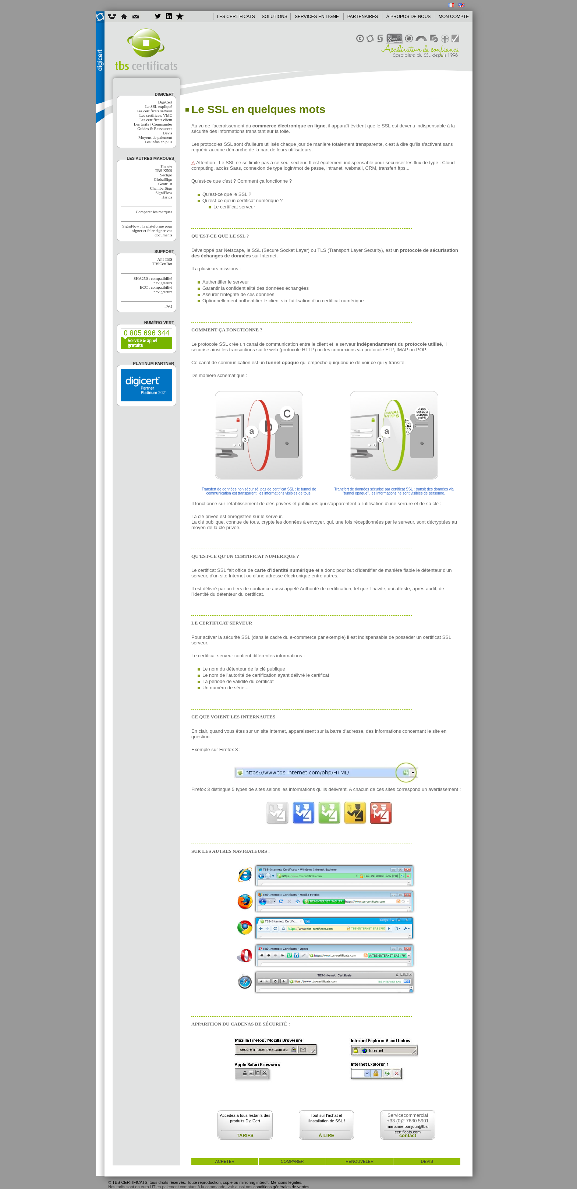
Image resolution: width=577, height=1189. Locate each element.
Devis (167, 133)
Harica (167, 197)
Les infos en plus (158, 142)
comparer (292, 1161)
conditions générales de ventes (281, 1187)
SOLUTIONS (274, 16)
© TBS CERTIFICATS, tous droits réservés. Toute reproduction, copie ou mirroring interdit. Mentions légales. (205, 1182)
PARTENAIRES (362, 16)
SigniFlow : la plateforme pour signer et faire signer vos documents (147, 230)
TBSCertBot (162, 263)
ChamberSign (161, 188)
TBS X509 (163, 170)
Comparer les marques (154, 212)
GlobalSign (163, 179)
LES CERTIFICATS (236, 16)
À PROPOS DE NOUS (408, 16)
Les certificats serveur (154, 111)
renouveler (360, 1161)
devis (427, 1161)
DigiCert (165, 102)
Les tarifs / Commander (153, 124)
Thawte (166, 166)
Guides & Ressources (154, 128)
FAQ (168, 306)
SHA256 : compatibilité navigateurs (153, 280)
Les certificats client (155, 119)
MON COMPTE (454, 16)
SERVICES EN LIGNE (317, 16)
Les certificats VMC (155, 115)
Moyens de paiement (155, 137)
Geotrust (165, 184)
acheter (225, 1161)
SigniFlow (163, 192)
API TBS (164, 259)
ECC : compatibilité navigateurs (156, 289)
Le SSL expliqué (158, 106)
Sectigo (166, 175)
